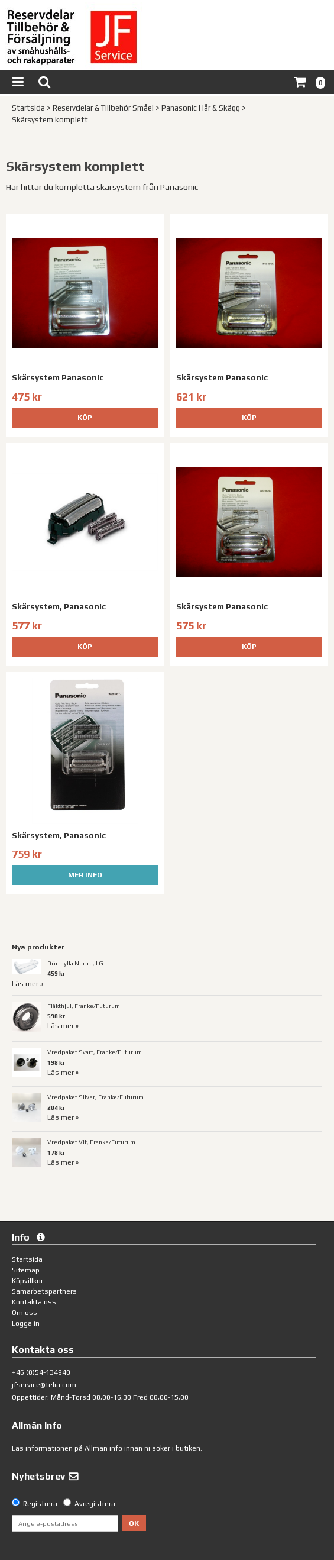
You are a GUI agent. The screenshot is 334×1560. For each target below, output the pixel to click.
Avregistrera (94, 1504)
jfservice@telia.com (44, 1385)
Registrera (40, 1504)
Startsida (28, 108)
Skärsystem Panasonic (57, 377)
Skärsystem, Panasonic (59, 606)
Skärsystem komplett (50, 119)
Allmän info (103, 1448)
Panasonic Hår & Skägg (200, 108)
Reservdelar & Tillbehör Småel (103, 108)
